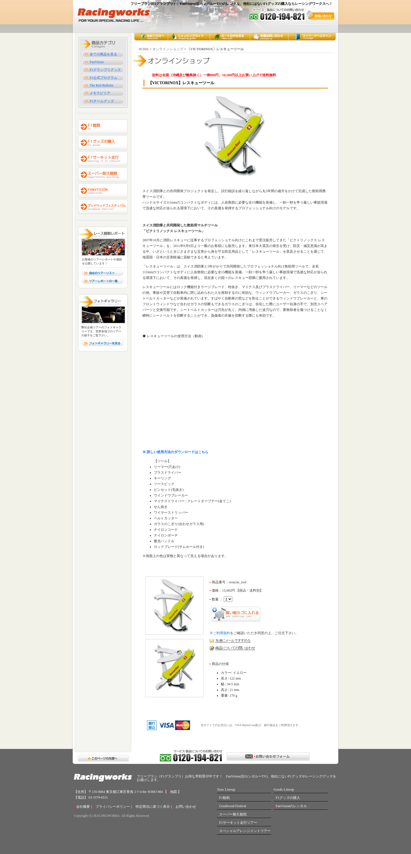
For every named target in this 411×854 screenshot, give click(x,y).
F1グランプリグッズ (105, 70)
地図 (173, 792)
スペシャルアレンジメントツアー (245, 831)
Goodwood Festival (232, 806)
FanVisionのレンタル (291, 806)
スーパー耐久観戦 (233, 814)
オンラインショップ (167, 49)
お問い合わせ (186, 807)
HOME (144, 49)
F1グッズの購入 (288, 798)
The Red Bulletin (101, 85)
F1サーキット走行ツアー (238, 823)
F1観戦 (224, 798)
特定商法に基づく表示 (153, 807)
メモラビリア (100, 93)
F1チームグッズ (102, 101)
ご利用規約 (221, 633)
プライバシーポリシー (113, 807)
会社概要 (83, 807)
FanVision (97, 62)
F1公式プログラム (103, 78)
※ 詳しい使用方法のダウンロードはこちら (175, 452)
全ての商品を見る (103, 54)
